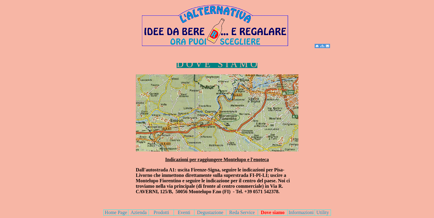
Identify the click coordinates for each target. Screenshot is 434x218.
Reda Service (242, 212)
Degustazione (210, 212)
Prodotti (161, 212)
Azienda (138, 212)
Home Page (116, 212)
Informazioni (301, 212)
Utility (322, 212)
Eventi (184, 212)
